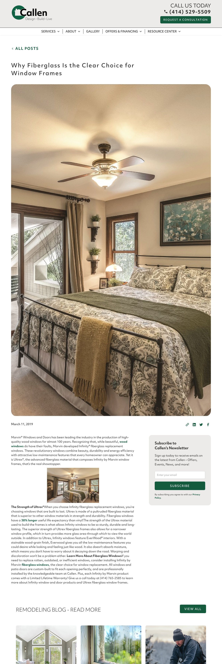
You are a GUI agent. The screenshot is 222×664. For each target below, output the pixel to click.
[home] (32, 13)
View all (193, 609)
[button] (51, 31)
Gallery (93, 31)
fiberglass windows (35, 565)
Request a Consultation (185, 20)
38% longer (29, 520)
